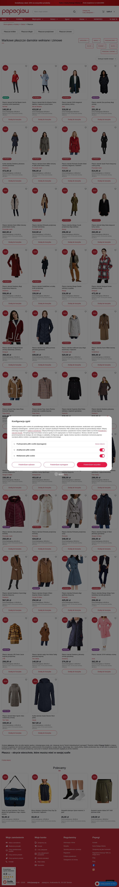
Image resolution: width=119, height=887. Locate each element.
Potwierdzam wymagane (59, 465)
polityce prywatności (34, 431)
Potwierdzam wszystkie (92, 465)
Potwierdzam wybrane (27, 465)
